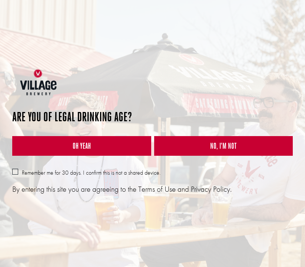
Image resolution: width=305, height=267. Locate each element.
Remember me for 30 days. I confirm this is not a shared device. (86, 173)
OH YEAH (82, 146)
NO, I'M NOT (223, 146)
